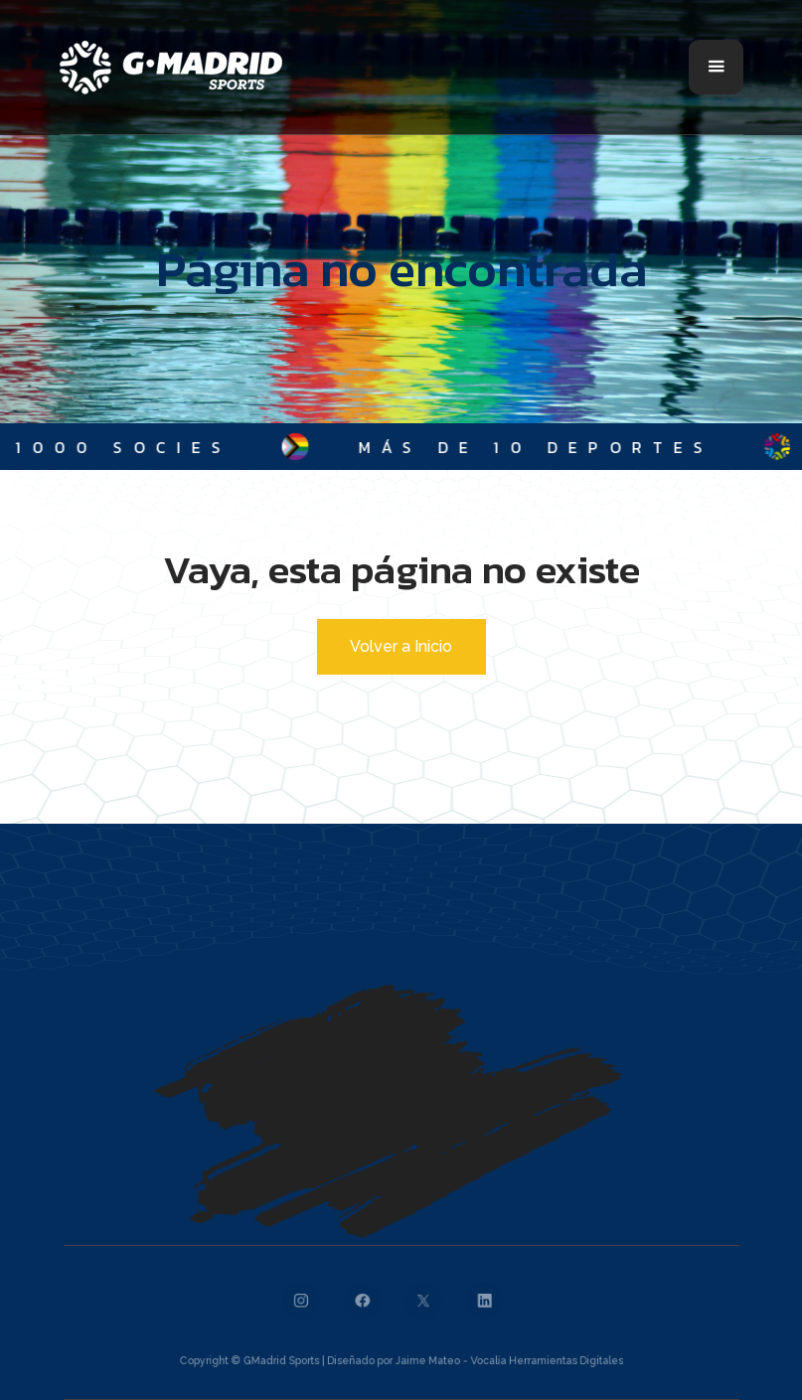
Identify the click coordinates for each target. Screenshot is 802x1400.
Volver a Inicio (401, 646)
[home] (171, 67)
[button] (716, 67)
